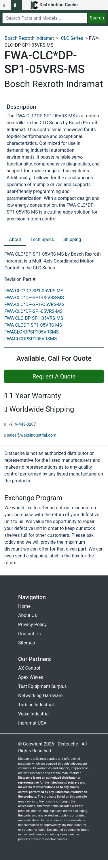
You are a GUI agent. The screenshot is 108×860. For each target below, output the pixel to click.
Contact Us (29, 633)
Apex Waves (30, 677)
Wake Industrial (34, 714)
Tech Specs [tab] (42, 239)
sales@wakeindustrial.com (31, 435)
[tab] (15, 240)
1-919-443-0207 (21, 424)
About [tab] (15, 239)
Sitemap (26, 643)
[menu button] (5, 5)
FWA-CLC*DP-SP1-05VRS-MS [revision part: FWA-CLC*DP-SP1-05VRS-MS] (34, 297)
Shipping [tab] (72, 239)
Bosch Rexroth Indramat (29, 38)
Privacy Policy (32, 624)
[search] (44, 18)
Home (24, 606)
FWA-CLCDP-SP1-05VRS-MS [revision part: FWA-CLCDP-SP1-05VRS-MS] (33, 325)
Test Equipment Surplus (42, 686)
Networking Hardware (40, 695)
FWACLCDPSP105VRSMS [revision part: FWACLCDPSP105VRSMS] (30, 339)
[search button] (16, 5)
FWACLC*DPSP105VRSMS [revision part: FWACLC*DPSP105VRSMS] (31, 332)
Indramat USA (32, 723)
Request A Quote (54, 376)
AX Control (29, 668)
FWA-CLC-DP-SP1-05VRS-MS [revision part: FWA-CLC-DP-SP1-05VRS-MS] (33, 318)
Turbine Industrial (36, 704)
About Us (27, 615)
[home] (54, 5)
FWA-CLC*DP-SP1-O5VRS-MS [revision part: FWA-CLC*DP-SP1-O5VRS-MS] (34, 304)
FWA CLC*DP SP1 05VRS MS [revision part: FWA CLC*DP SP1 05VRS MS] (33, 290)
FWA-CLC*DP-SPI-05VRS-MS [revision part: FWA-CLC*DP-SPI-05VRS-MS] (33, 311)
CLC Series (72, 38)
